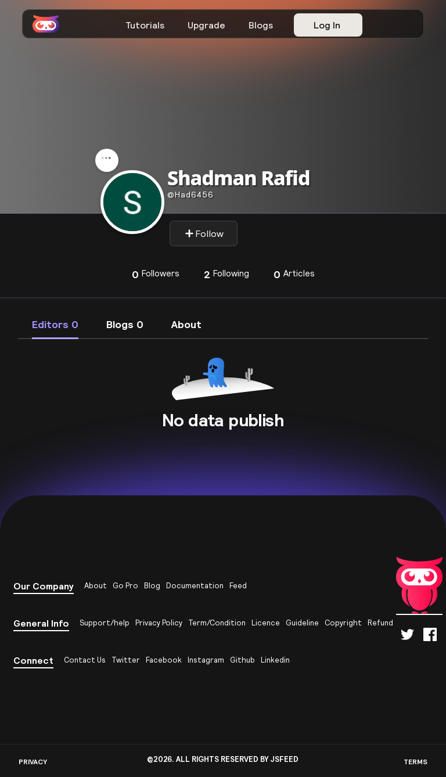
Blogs (261, 25)
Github (242, 660)
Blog (152, 585)
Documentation (195, 585)
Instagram (206, 660)
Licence (265, 622)
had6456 (190, 194)
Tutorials (144, 25)
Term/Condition (217, 622)
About (95, 585)
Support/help (105, 622)
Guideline (302, 622)
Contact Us (85, 660)
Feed (238, 585)
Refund (380, 622)
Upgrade (206, 25)
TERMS (415, 761)
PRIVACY (33, 761)
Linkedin (275, 660)
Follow (204, 233)
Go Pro (125, 585)
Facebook (164, 660)
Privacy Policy (158, 622)
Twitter (126, 660)
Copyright (343, 622)
